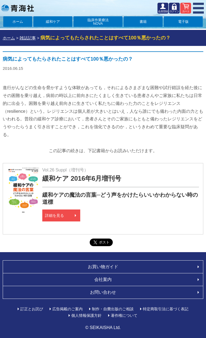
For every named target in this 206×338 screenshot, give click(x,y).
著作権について (124, 315)
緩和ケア (53, 22)
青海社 (17, 8)
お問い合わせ (103, 292)
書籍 (143, 22)
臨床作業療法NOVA (98, 22)
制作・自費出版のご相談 (113, 309)
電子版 (183, 22)
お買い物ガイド (103, 266)
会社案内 (103, 279)
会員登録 (163, 11)
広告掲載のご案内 (67, 309)
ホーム (17, 22)
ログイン (174, 11)
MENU (198, 8)
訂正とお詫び (31, 309)
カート (185, 11)
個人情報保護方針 (86, 315)
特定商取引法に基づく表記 (165, 309)
